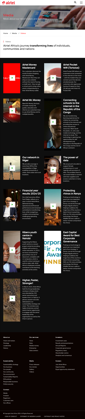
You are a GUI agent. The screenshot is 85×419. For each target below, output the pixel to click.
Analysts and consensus (64, 355)
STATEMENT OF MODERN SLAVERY (30, 416)
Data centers (33, 350)
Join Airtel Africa (61, 364)
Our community (8, 372)
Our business (7, 367)
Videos (31, 372)
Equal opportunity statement (65, 369)
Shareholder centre (62, 353)
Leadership (7, 345)
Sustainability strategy (10, 364)
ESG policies (7, 379)
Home (5, 33)
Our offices (7, 403)
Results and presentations (64, 343)
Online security (8, 384)
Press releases (34, 364)
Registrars (6, 398)
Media (5, 393)
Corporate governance (63, 348)
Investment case (61, 341)
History (5, 348)
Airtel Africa (14, 413)
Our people (7, 369)
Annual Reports (61, 345)
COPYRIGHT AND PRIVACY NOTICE (54, 416)
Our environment (9, 374)
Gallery (31, 369)
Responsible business (10, 381)
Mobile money (34, 345)
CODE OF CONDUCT (11, 416)
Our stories (33, 367)
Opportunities (60, 367)
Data (31, 343)
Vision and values (9, 341)
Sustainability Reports (10, 377)
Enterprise (32, 348)
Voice (31, 341)
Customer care (8, 400)
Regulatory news (61, 350)
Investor (6, 395)
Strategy (6, 343)
